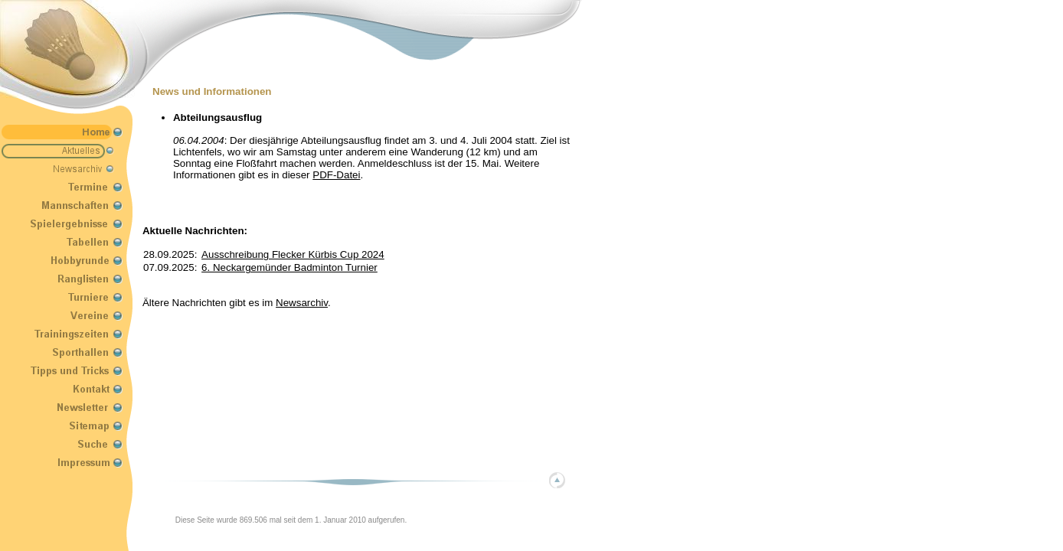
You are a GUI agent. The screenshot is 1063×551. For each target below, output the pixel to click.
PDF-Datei (336, 175)
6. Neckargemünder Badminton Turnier (289, 267)
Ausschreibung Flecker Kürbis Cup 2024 (292, 254)
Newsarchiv (302, 302)
